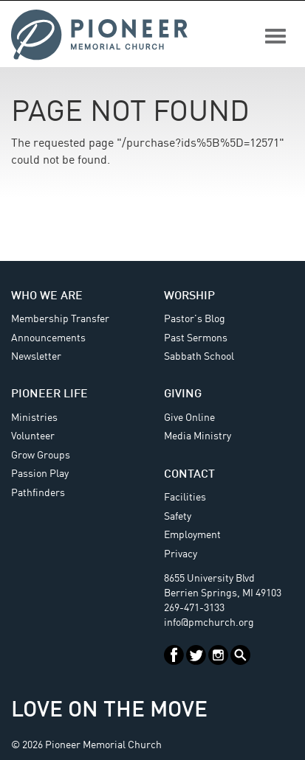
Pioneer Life (49, 394)
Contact (189, 475)
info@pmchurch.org (209, 623)
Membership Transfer (60, 319)
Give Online (189, 418)
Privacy (180, 554)
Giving (183, 394)
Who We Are (47, 296)
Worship (189, 296)
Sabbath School (199, 357)
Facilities (185, 497)
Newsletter (36, 357)
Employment (192, 535)
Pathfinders (38, 493)
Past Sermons (195, 338)
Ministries (34, 418)
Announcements (48, 338)
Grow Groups (40, 455)
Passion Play (40, 474)
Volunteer (33, 436)
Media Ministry (197, 436)
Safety (177, 517)
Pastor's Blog (194, 319)
